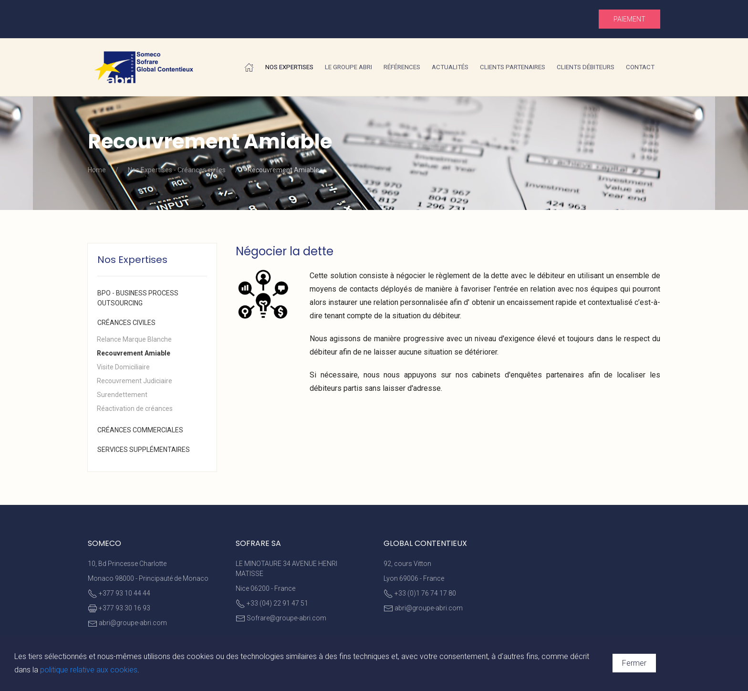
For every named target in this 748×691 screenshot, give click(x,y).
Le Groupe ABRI (348, 67)
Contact (640, 67)
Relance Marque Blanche (134, 339)
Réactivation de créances (135, 408)
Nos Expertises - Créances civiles (177, 170)
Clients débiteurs (585, 67)
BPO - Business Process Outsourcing (137, 298)
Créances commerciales (140, 430)
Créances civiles (126, 322)
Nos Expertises (289, 67)
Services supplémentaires (143, 449)
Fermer (634, 663)
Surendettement (122, 394)
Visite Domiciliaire (123, 367)
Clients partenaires (512, 67)
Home (97, 170)
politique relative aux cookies (88, 669)
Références (402, 67)
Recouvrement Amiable (133, 353)
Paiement (629, 19)
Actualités (450, 67)
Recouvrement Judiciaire (134, 381)
